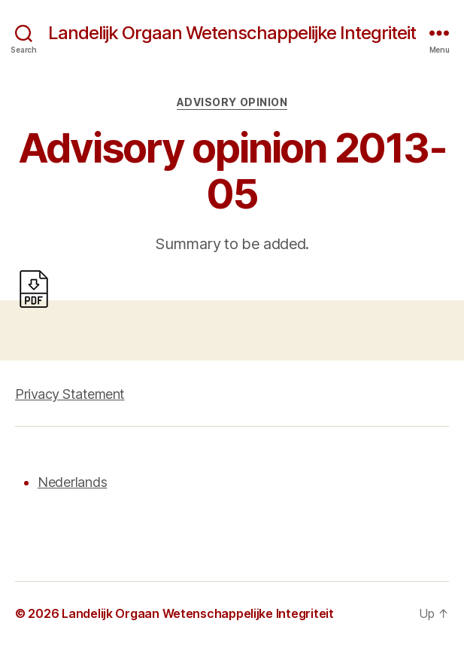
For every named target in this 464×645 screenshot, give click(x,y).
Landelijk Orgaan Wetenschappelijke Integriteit (232, 33)
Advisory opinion (232, 102)
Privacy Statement (70, 394)
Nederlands (72, 482)
